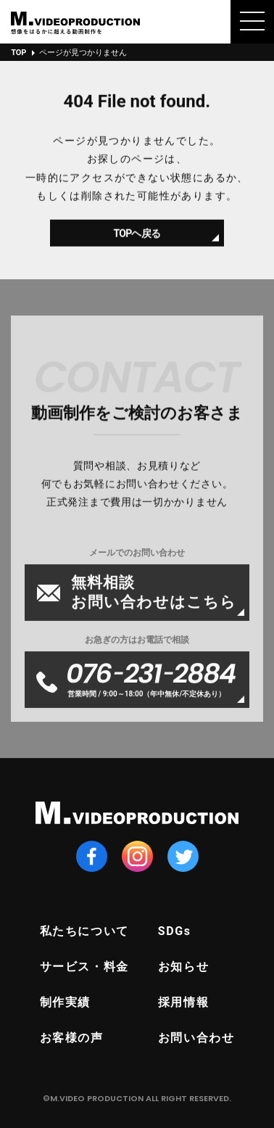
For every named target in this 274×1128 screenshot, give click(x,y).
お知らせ (183, 966)
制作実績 (65, 1002)
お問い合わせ (196, 1038)
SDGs (174, 931)
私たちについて (84, 931)
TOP (18, 52)
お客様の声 (72, 1038)
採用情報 (183, 1002)
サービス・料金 (84, 966)
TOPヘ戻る (137, 237)
